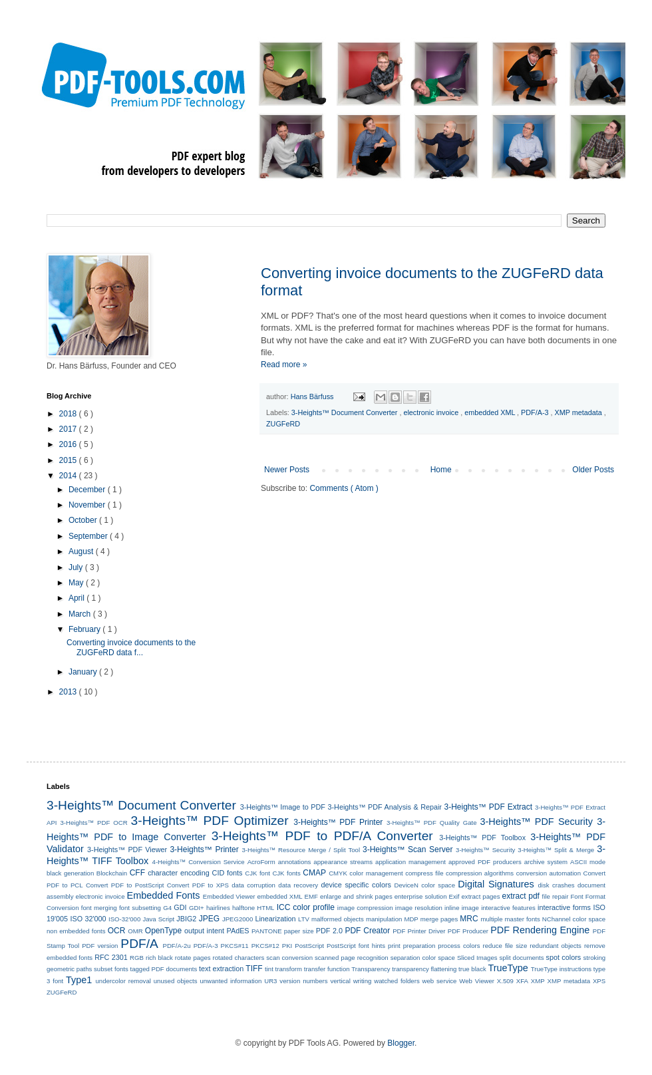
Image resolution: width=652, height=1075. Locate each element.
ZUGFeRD (283, 424)
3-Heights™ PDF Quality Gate (431, 822)
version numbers (303, 981)
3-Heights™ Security (485, 849)
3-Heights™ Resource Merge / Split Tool (301, 849)
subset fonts (111, 969)
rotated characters (239, 957)
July (77, 567)
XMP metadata (579, 412)
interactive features (508, 907)
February (85, 629)
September (89, 536)
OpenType (163, 930)
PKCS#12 (265, 945)
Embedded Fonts (163, 895)
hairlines (218, 907)
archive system (546, 861)
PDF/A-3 (535, 412)
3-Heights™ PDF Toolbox (482, 838)
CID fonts (227, 873)
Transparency (370, 969)
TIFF (253, 968)
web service (439, 981)
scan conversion (289, 957)
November (88, 505)
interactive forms (564, 907)
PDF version (100, 945)
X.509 (505, 981)
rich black (159, 957)
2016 (69, 444)
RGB (137, 957)
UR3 (270, 981)
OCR (117, 930)
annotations (294, 861)
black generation (70, 873)
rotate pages (193, 957)
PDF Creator (367, 930)
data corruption (253, 885)
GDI (180, 907)
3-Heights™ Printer (204, 849)
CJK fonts (286, 873)
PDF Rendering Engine (539, 930)
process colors (459, 945)
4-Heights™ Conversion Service (198, 861)
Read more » (284, 364)
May (77, 582)
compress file (424, 873)
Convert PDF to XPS (198, 885)
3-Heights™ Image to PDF (282, 807)
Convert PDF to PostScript (125, 885)
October (84, 520)
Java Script (158, 919)
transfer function (327, 969)
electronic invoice (431, 412)
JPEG (209, 918)
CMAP (314, 872)
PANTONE (266, 931)
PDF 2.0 (329, 931)
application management (410, 861)
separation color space (423, 957)
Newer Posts (286, 469)
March (81, 614)
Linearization (275, 919)
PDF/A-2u (177, 945)
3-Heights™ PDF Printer (338, 822)
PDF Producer (468, 931)
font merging (99, 907)
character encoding (179, 873)
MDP (411, 919)
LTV (303, 919)
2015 (69, 460)
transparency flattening (424, 969)
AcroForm (261, 861)
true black (472, 969)
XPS (599, 981)
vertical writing (350, 981)
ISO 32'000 (88, 919)
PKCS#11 (235, 945)
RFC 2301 (111, 957)
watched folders (396, 981)
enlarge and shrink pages (356, 896)
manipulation (384, 919)
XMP (538, 981)
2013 (69, 691)
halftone (243, 907)
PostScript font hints (356, 945)
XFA (522, 981)
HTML (265, 907)
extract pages (481, 896)
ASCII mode (587, 861)
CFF (137, 872)
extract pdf (521, 896)
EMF (311, 896)
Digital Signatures (496, 884)
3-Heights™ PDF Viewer (127, 849)
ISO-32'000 (124, 919)
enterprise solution (421, 896)
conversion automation (548, 873)
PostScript (309, 945)
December (88, 489)
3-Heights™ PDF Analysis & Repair (385, 807)
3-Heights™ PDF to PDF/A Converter (322, 836)
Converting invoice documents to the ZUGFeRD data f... (131, 647)
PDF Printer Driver (419, 931)
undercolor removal (123, 981)
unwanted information (230, 981)
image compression (365, 907)
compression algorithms (480, 873)
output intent (204, 931)
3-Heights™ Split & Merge (556, 849)
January (84, 672)
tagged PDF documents (163, 969)
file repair (555, 896)
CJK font (257, 873)
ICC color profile (306, 907)
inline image (461, 907)
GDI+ (196, 907)
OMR (135, 931)
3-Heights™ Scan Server (407, 849)
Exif (454, 896)
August (82, 551)
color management (376, 873)
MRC (469, 918)
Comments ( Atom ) (343, 488)
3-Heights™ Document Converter (345, 412)
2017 (69, 429)
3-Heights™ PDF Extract (488, 807)
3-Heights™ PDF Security (536, 821)
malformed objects (337, 919)
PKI (287, 945)
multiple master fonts (510, 919)
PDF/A (139, 944)
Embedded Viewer (229, 896)
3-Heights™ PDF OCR (93, 822)
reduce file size (505, 945)
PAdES (238, 931)
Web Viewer (476, 981)
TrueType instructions (561, 969)
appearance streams (343, 861)
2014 (69, 475)
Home (441, 469)
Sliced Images (477, 957)
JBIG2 (186, 919)
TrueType (508, 968)
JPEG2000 (237, 919)
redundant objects (555, 945)
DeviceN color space (425, 885)
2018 (69, 413)
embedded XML (490, 412)
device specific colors (356, 885)
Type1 (79, 980)
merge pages (439, 919)
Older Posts (593, 469)
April (77, 598)
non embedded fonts (76, 931)
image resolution (418, 907)
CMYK (338, 873)
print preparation (411, 945)
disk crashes (556, 885)
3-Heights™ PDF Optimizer (210, 821)
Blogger (400, 1043)
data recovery (298, 885)
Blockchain (111, 873)
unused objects (176, 981)
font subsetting (140, 907)
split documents (522, 957)
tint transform (283, 969)
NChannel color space (573, 919)
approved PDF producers (485, 861)
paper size (299, 931)
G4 (167, 907)
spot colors (563, 957)
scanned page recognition (352, 957)
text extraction (221, 969)
